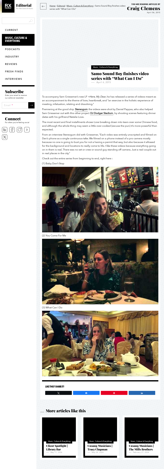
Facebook (12, 129)
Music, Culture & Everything (20, 39)
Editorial (61, 5)
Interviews (13, 79)
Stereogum (81, 109)
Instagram (19, 129)
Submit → (31, 105)
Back (43, 6)
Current (11, 30)
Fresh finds (14, 71)
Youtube (27, 129)
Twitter (4, 137)
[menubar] (18, 133)
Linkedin (4, 129)
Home (53, 5)
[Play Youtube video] (100, 199)
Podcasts (12, 49)
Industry (12, 56)
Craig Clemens (143, 8)
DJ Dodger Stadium (101, 113)
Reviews (11, 64)
